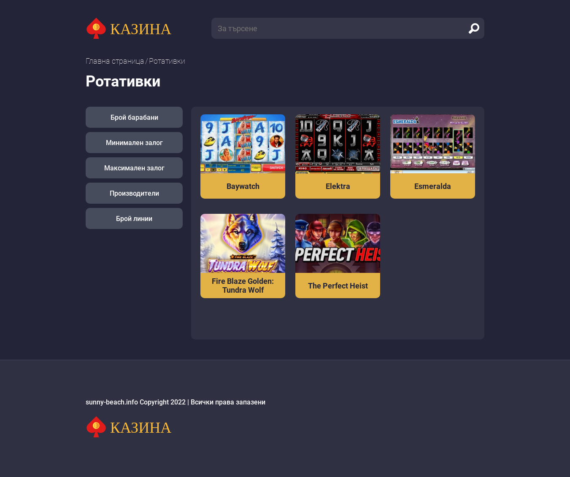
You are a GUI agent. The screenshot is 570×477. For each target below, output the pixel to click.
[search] (473, 28)
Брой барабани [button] (134, 117)
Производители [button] (134, 193)
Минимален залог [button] (134, 143)
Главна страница (115, 61)
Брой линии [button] (134, 219)
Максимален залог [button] (134, 168)
